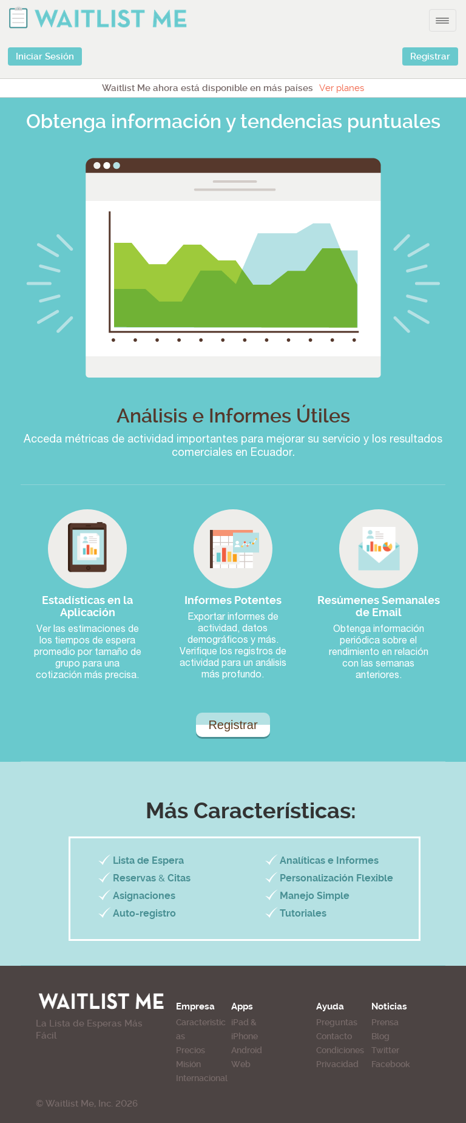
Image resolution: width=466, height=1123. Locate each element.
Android (246, 1050)
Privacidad (337, 1064)
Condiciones (340, 1050)
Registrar (430, 56)
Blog (380, 1036)
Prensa (385, 1022)
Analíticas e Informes (329, 860)
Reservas (134, 878)
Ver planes (341, 88)
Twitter (385, 1050)
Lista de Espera (148, 860)
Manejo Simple (315, 895)
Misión (188, 1064)
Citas (179, 878)
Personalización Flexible (336, 878)
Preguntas (336, 1022)
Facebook (390, 1064)
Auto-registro (144, 913)
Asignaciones (144, 895)
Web (241, 1064)
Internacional (202, 1078)
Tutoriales (303, 913)
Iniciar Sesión (45, 56)
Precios (190, 1050)
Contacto (334, 1036)
